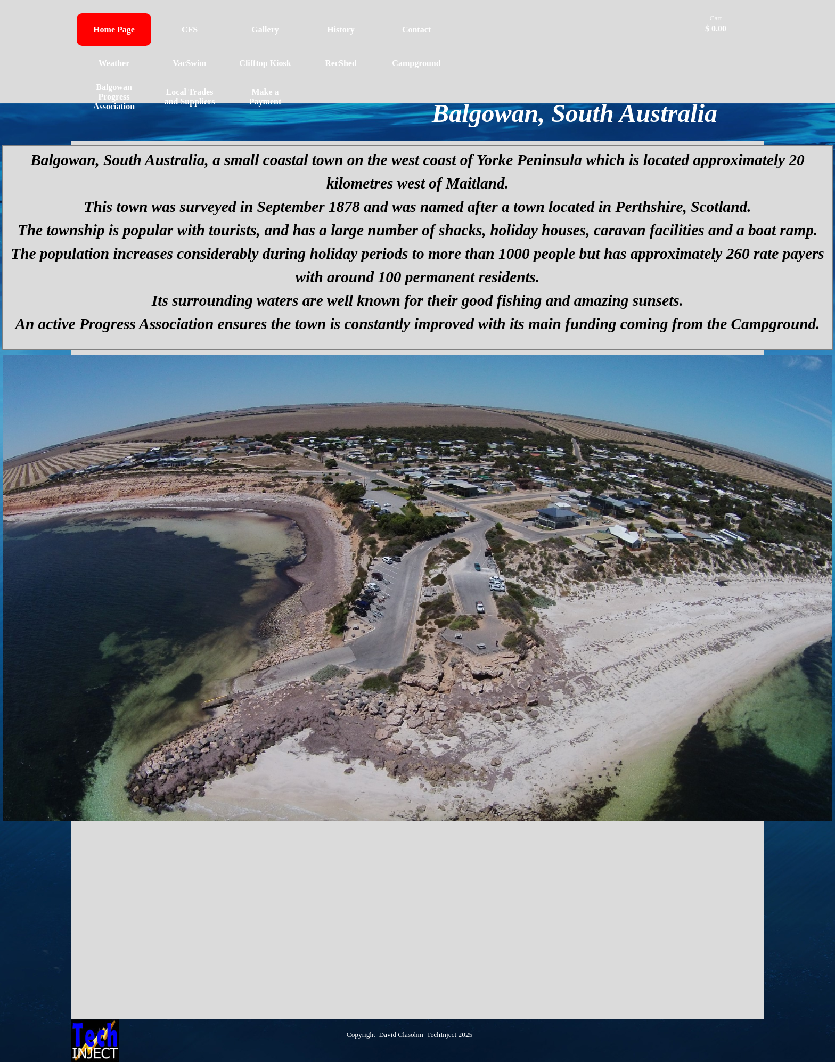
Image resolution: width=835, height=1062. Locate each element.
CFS (190, 29)
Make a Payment (265, 96)
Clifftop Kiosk (265, 63)
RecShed (341, 63)
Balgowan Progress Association (114, 97)
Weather (114, 63)
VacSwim (189, 63)
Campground (416, 63)
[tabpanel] (417, 247)
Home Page (114, 29)
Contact (416, 29)
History (341, 29)
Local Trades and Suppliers (190, 96)
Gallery (265, 29)
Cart (716, 18)
